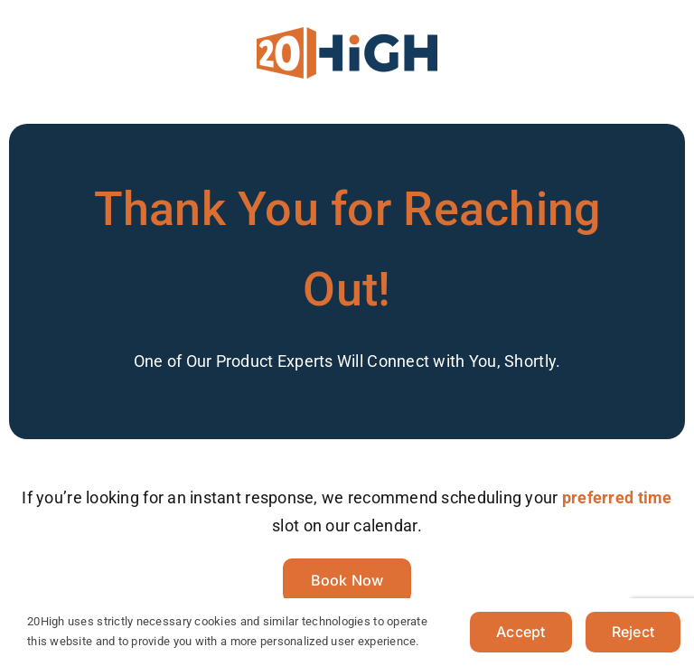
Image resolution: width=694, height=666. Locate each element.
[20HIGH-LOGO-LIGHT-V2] (347, 34)
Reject (633, 632)
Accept (520, 632)
